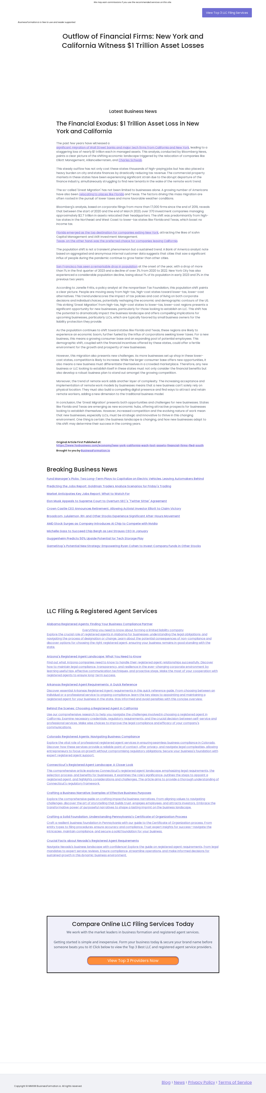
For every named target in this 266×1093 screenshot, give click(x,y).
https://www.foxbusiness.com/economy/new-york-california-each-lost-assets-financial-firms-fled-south (130, 445)
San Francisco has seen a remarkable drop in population (97, 266)
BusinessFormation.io (95, 450)
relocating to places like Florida (101, 194)
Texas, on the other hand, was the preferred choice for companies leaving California (116, 241)
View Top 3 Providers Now (133, 960)
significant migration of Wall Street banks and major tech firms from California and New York (122, 147)
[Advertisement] (133, 77)
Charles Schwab (130, 160)
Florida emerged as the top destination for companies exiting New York (107, 232)
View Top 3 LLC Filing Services (227, 13)
